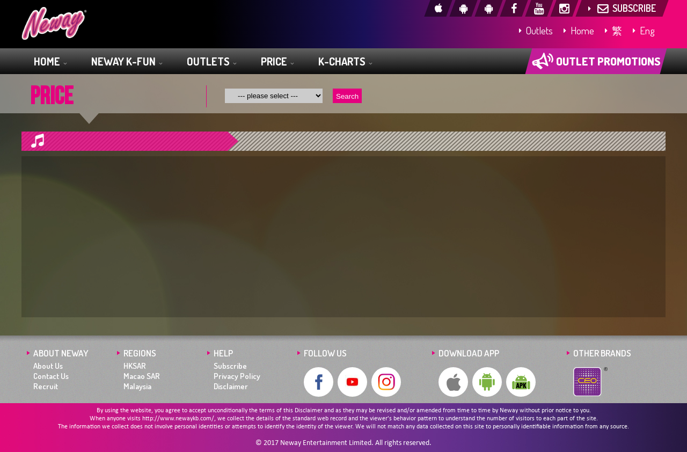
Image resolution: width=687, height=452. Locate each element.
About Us (48, 366)
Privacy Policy (237, 376)
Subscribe (230, 366)
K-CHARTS (345, 62)
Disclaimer (231, 386)
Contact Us (51, 376)
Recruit (45, 386)
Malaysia (137, 386)
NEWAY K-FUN (126, 62)
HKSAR (134, 366)
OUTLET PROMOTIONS (596, 61)
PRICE (277, 62)
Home (579, 30)
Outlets (536, 30)
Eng (644, 30)
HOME (50, 62)
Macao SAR (141, 376)
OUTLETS (211, 62)
